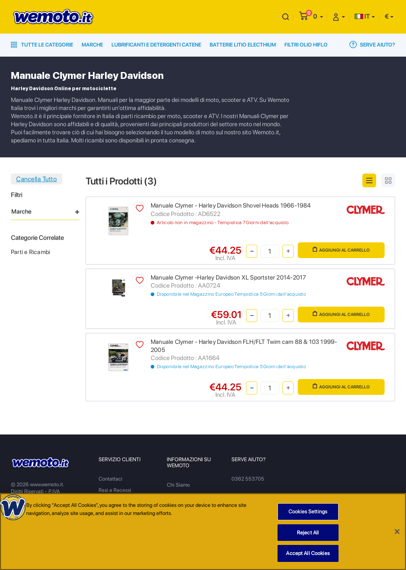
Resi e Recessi (115, 490)
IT (362, 16)
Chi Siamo (178, 485)
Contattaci (110, 479)
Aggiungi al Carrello (341, 249)
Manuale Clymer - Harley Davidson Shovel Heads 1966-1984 (231, 205)
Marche (92, 45)
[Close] (397, 533)
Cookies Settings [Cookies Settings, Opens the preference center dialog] (307, 514)
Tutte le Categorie (42, 45)
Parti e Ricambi (30, 252)
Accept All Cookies (307, 556)
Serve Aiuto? (372, 44)
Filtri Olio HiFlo (306, 45)
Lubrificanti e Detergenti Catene (156, 45)
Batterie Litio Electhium (243, 45)
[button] (318, 16)
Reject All (308, 535)
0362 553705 (247, 479)
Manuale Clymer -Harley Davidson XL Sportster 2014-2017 (228, 277)
